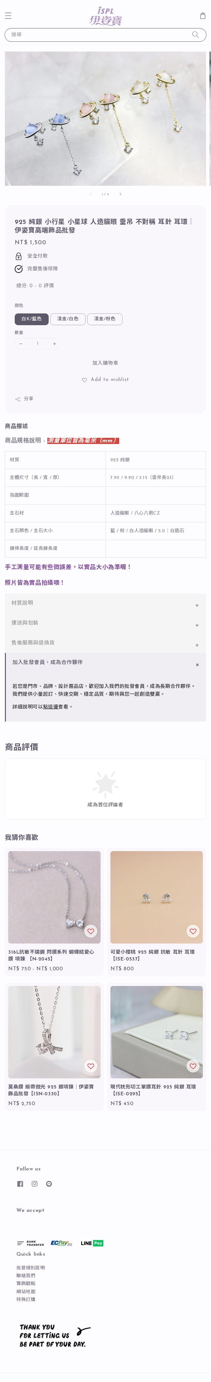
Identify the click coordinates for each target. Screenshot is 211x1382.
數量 (19, 333)
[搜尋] (195, 34)
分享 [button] (24, 399)
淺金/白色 (68, 319)
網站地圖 (25, 1292)
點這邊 (50, 707)
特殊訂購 (25, 1299)
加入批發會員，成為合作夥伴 (47, 662)
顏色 (19, 306)
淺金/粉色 (105, 319)
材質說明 (22, 603)
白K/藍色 (32, 319)
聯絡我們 (25, 1276)
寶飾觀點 (25, 1283)
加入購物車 (105, 363)
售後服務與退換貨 (33, 643)
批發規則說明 (30, 1268)
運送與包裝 (25, 623)
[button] (8, 15)
